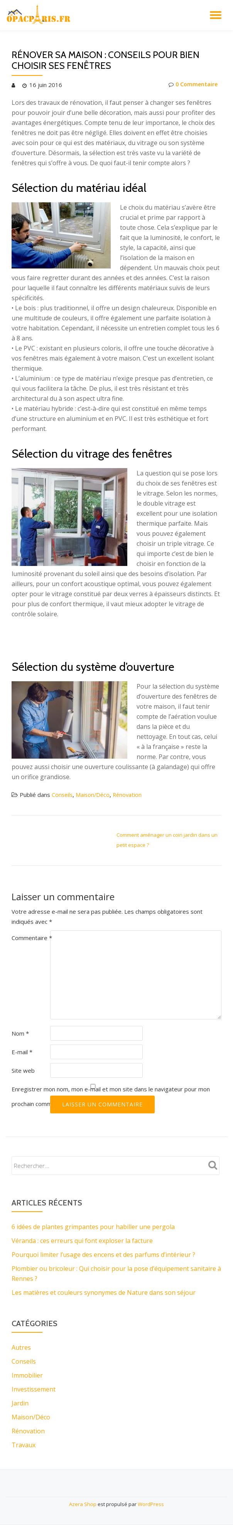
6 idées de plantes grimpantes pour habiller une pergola (93, 1226)
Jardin (20, 1403)
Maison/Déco (94, 794)
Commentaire (32, 938)
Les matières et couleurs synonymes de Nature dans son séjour (104, 1292)
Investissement (34, 1389)
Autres (21, 1347)
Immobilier (27, 1375)
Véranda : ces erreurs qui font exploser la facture (82, 1240)
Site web (23, 1070)
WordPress (151, 1504)
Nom (20, 1033)
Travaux (23, 1445)
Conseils (63, 794)
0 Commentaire (192, 85)
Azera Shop (82, 1504)
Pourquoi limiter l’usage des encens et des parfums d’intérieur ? (103, 1254)
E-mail (22, 1052)
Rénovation (130, 794)
